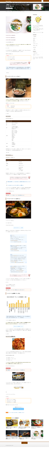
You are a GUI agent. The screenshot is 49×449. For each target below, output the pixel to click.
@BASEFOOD (17, 247)
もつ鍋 (29, 3)
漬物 (31, 3)
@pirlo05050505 (13, 268)
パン (13, 3)
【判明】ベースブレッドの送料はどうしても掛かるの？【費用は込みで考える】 (24, 429)
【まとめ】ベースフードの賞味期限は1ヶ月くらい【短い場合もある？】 (37, 429)
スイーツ (10, 3)
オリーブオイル (20, 3)
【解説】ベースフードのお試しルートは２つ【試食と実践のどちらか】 (15, 196)
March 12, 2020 (21, 273)
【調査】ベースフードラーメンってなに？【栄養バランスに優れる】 (37, 440)
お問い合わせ (35, 54)
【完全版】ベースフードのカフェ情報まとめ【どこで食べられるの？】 (15, 291)
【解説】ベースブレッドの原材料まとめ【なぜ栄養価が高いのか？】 (11, 440)
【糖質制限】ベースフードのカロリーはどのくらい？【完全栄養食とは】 (16, 371)
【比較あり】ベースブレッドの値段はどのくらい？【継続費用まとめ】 (24, 440)
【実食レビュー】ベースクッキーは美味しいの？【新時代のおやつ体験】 (12, 429)
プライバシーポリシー (36, 56)
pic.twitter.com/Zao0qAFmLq (14, 262)
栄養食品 (7, 3)
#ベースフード (12, 236)
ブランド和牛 (25, 3)
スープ (16, 3)
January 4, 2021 (19, 243)
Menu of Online (11, 447)
